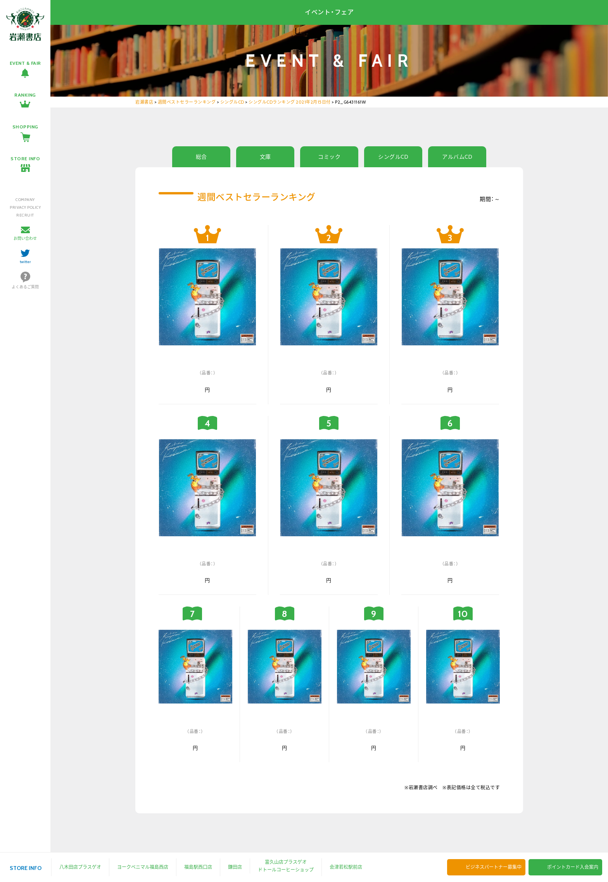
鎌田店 (235, 867)
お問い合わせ (25, 238)
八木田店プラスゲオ (80, 867)
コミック (329, 156)
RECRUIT (25, 215)
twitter (25, 261)
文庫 (265, 156)
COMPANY (25, 199)
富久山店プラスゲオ (286, 862)
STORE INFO (25, 158)
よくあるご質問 (25, 286)
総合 (201, 156)
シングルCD (393, 156)
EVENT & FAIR (25, 63)
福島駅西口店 (198, 867)
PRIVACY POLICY (25, 207)
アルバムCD (457, 156)
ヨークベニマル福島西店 (142, 867)
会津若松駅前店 (346, 867)
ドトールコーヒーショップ (286, 870)
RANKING (25, 95)
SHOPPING (25, 127)
